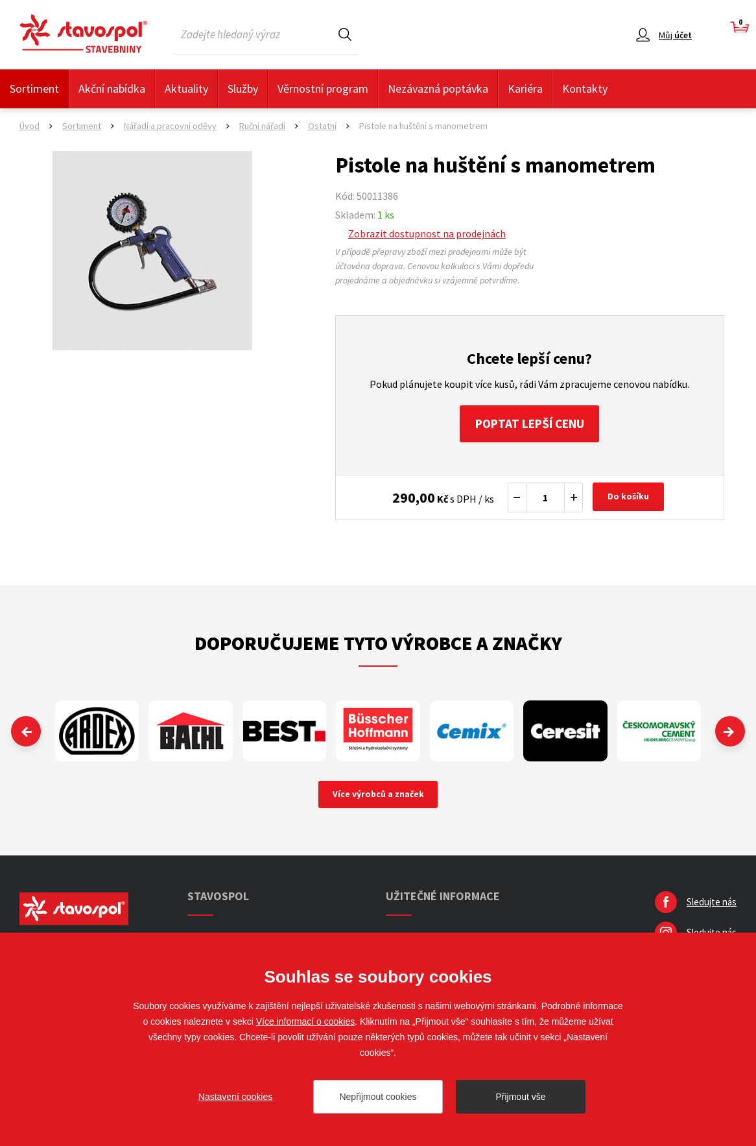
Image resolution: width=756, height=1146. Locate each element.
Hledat (345, 34)
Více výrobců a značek (378, 797)
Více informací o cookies (305, 1021)
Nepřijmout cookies (377, 1097)
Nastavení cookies (235, 1097)
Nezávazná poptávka (438, 88)
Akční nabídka (111, 88)
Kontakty (585, 88)
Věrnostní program (323, 88)
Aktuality (186, 88)
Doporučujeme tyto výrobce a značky (378, 644)
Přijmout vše (520, 1097)
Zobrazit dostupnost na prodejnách (427, 233)
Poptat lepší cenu (529, 424)
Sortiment (34, 88)
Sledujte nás (712, 905)
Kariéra (525, 88)
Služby (243, 88)
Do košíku (629, 499)
